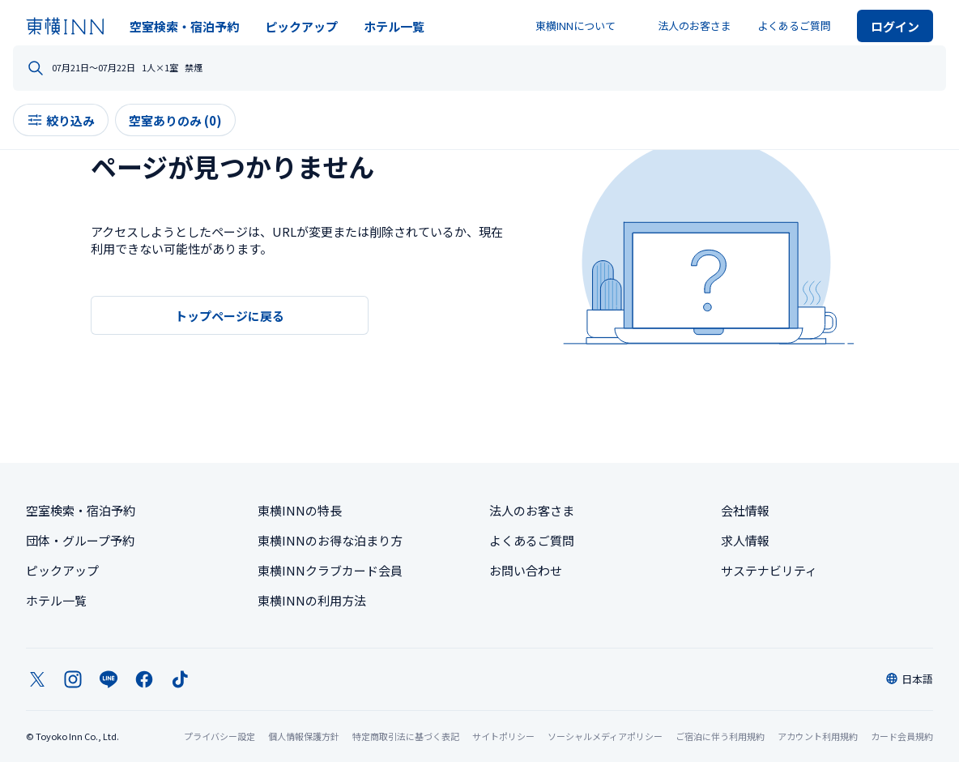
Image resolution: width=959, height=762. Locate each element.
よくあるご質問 (794, 25)
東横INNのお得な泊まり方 (330, 540)
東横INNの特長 (300, 510)
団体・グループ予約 (80, 540)
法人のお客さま (694, 25)
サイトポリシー (503, 736)
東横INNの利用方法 (312, 600)
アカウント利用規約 (818, 736)
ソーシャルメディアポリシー (605, 736)
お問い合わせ (525, 570)
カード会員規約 (902, 736)
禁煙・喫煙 (741, 69)
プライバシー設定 (219, 736)
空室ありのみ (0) (188, 133)
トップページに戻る (229, 315)
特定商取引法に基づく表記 (405, 736)
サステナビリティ (769, 570)
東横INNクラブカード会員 (330, 570)
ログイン (895, 26)
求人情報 (745, 540)
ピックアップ (301, 26)
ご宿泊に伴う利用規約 (720, 736)
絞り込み (74, 133)
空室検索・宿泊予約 (184, 26)
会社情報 (745, 510)
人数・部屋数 (558, 69)
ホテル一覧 (394, 26)
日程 (349, 69)
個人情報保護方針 (303, 736)
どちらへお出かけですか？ (128, 69)
